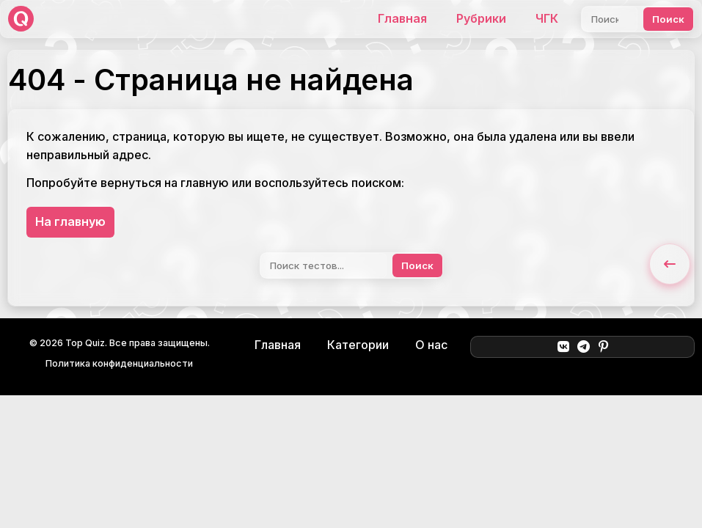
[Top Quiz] (21, 19)
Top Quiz (85, 342)
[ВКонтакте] (562, 347)
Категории (358, 344)
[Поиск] (609, 19)
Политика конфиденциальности (119, 363)
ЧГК (546, 18)
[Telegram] (583, 347)
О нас (431, 344)
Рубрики (481, 18)
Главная (402, 18)
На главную (70, 221)
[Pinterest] (603, 347)
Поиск (668, 19)
